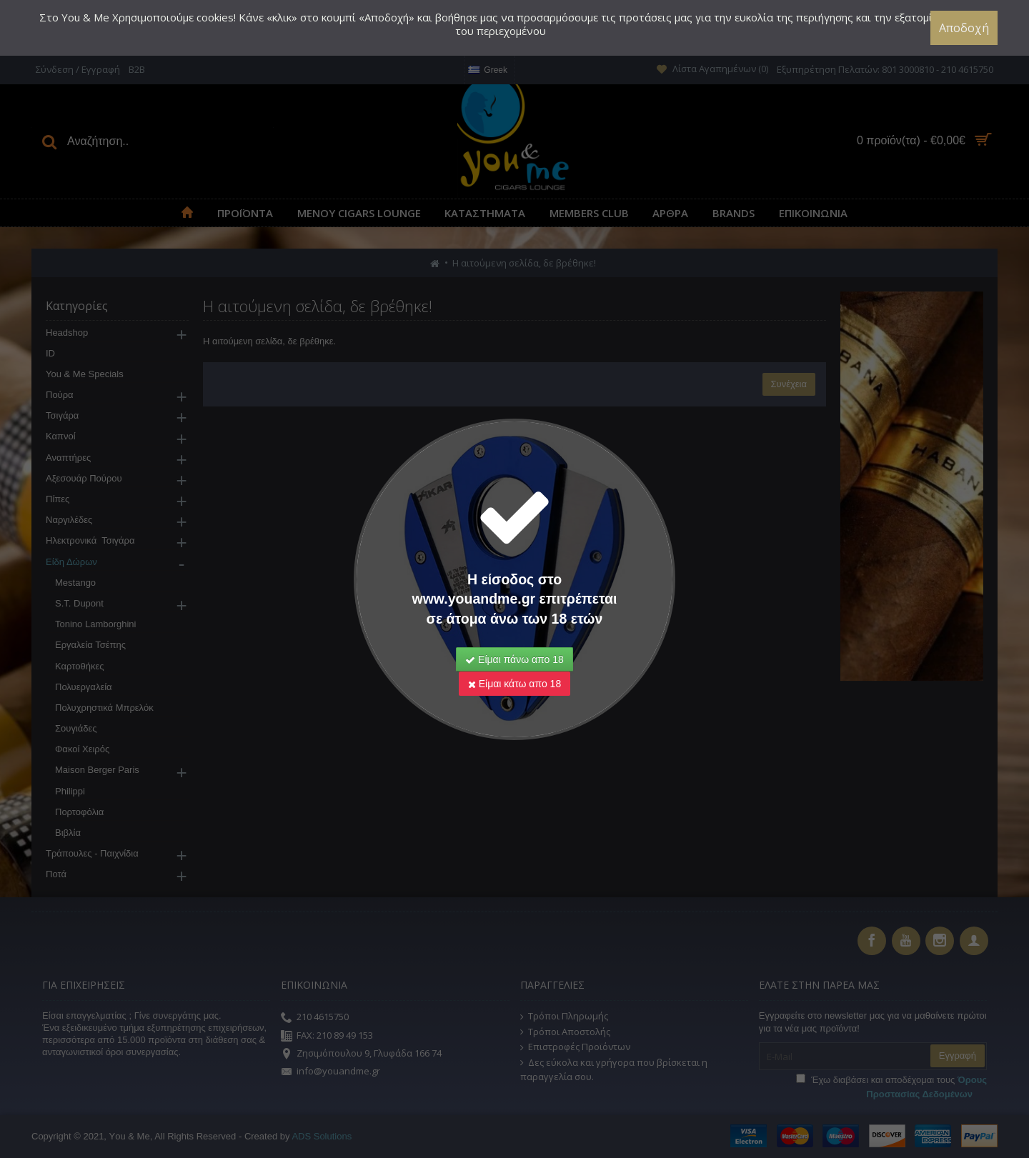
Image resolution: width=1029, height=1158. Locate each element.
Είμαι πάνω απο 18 (514, 659)
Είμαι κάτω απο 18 (514, 683)
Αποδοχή (964, 28)
